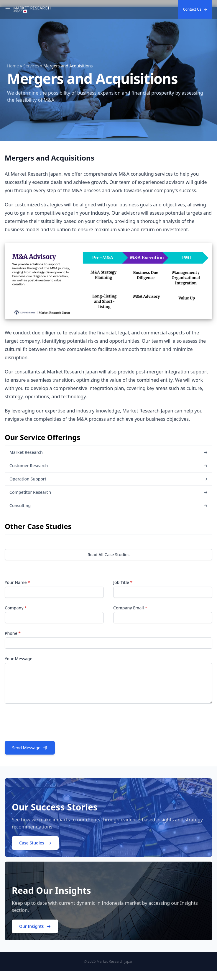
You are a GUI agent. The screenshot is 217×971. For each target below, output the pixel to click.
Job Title (122, 582)
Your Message (18, 658)
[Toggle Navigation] (8, 9)
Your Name (17, 582)
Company (16, 608)
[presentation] (49, 724)
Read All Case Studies (108, 554)
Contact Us (195, 9)
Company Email (130, 608)
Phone (13, 633)
